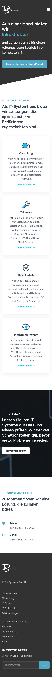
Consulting (8, 598)
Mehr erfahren (24, 184)
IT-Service (7, 603)
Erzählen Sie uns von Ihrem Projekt (24, 62)
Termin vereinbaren (16, 450)
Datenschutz (9, 631)
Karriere (6, 626)
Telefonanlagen (10, 613)
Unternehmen (9, 593)
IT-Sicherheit (9, 608)
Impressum (8, 636)
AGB (4, 641)
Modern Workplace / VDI (15, 621)
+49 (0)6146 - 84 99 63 (22, 528)
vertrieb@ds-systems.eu (23, 539)
